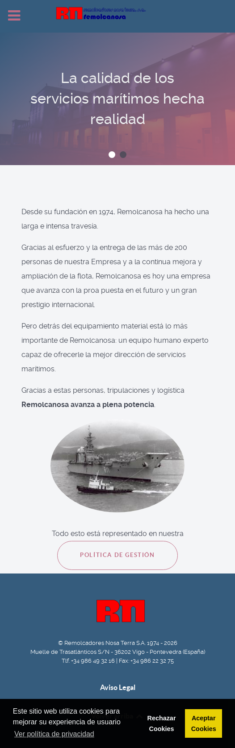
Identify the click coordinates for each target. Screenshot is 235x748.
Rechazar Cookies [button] (161, 723)
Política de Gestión (117, 555)
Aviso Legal (117, 687)
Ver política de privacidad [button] (54, 734)
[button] (112, 154)
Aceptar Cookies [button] (203, 723)
